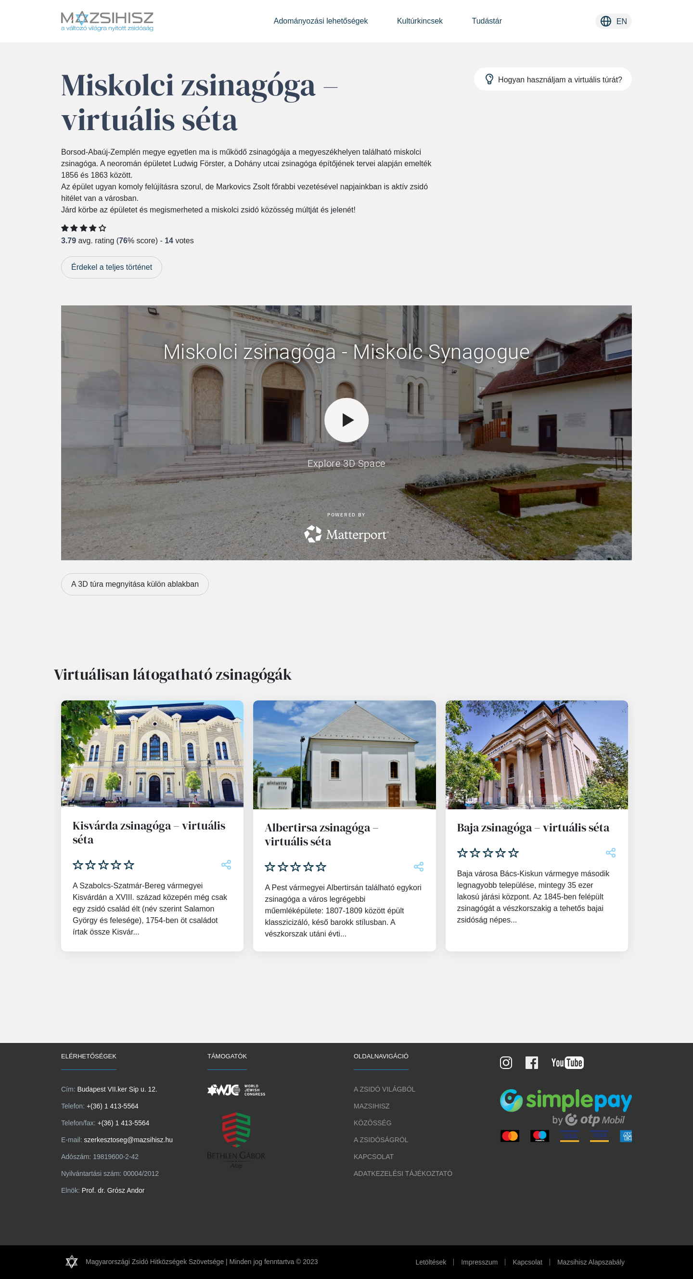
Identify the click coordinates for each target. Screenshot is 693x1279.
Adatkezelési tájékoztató (403, 1173)
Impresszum (479, 1262)
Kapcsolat (374, 1156)
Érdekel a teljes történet (111, 267)
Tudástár (487, 21)
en (621, 21)
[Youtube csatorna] (573, 1066)
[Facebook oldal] (538, 1066)
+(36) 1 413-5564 (113, 1106)
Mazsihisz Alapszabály (591, 1262)
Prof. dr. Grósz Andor (113, 1190)
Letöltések (430, 1262)
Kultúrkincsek (420, 21)
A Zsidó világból (384, 1089)
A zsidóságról (381, 1140)
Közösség (373, 1123)
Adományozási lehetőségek (321, 21)
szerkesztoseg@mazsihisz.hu (128, 1140)
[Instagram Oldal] (512, 1066)
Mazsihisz (372, 1106)
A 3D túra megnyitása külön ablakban (135, 584)
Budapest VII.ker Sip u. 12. (117, 1089)
